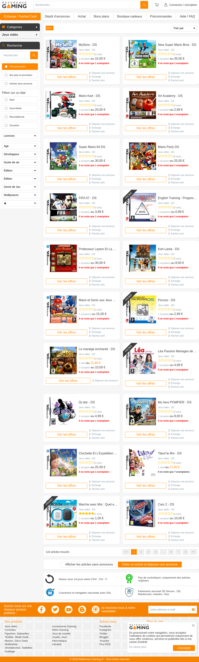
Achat (82, 16)
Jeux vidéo (11, 626)
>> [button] (193, 552)
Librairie (56, 644)
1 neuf (82, 363)
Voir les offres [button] (66, 77)
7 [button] (178, 552)
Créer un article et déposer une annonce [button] (150, 564)
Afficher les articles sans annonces (89, 564)
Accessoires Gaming (64, 626)
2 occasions (164, 212)
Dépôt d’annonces (57, 16)
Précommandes (161, 16)
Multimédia (11, 644)
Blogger (104, 637)
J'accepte (183, 648)
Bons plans (101, 16)
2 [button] (141, 552)
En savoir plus (137, 646)
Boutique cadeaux (129, 16)
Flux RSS (105, 644)
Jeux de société (61, 633)
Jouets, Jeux (59, 637)
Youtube (104, 640)
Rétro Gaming (60, 629)
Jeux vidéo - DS (87, 50)
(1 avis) (98, 514)
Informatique (59, 640)
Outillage (10, 651)
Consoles (10, 629)
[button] (20, 27)
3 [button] (148, 552)
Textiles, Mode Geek (17, 637)
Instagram (105, 629)
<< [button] (126, 552)
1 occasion (84, 58)
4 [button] (155, 552)
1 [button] (134, 552)
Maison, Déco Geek (16, 640)
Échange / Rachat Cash (20, 16)
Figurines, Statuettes (17, 633)
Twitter (103, 633)
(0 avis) (98, 54)
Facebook (105, 626)
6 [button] (171, 552)
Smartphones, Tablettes (18, 647)
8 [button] (185, 552)
